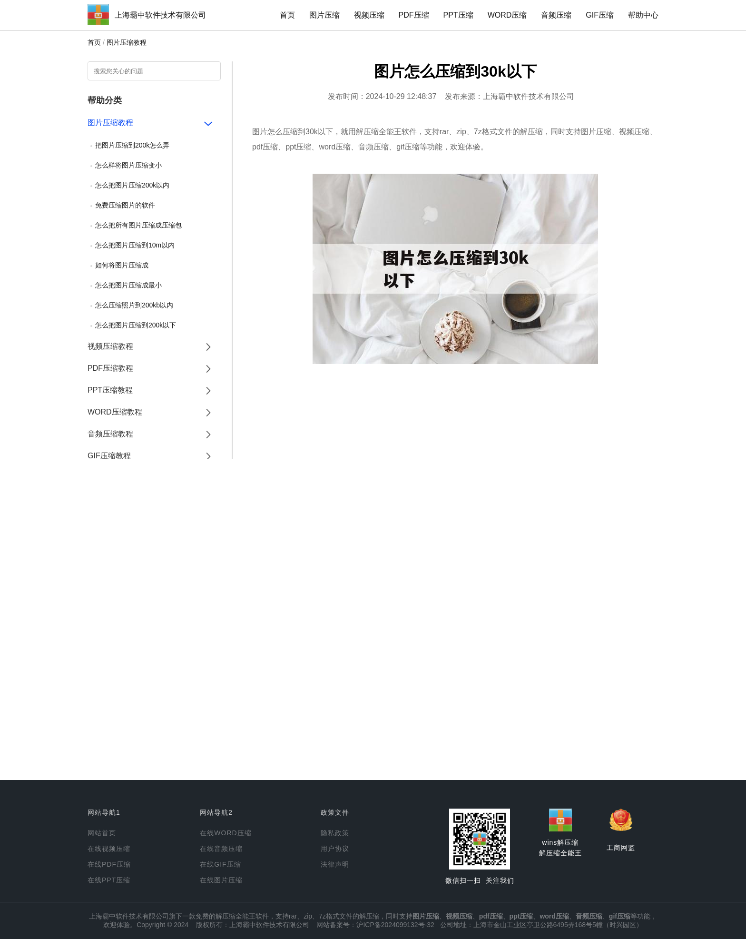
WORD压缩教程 (115, 412)
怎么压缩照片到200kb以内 (134, 305)
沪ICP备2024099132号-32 (395, 925)
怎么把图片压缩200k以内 (132, 185)
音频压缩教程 (110, 434)
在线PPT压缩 (109, 880)
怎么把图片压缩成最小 (128, 285)
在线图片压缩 (221, 880)
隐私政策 (335, 833)
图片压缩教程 (127, 42)
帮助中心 (643, 15)
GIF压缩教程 (109, 456)
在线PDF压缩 (109, 864)
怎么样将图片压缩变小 (128, 165)
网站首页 (102, 833)
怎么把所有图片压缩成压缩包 (138, 225)
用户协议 (335, 848)
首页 (287, 15)
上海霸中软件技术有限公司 (160, 15)
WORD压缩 (507, 15)
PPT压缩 (458, 15)
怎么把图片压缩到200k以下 (135, 325)
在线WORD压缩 (225, 833)
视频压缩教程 (110, 346)
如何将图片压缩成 (121, 265)
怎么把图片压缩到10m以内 (135, 245)
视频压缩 (369, 15)
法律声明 (335, 864)
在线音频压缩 (221, 848)
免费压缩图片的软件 (125, 205)
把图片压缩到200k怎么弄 (132, 145)
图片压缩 (324, 15)
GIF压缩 (600, 15)
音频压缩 (556, 15)
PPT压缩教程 (110, 390)
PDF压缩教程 (110, 368)
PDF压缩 (414, 15)
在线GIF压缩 (220, 864)
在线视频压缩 (109, 848)
